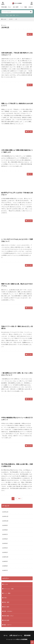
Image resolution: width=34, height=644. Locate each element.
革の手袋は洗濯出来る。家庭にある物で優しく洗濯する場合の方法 (17, 465)
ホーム (5, 635)
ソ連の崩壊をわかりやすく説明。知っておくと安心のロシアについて (17, 374)
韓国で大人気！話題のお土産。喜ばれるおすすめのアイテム (17, 285)
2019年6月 (5, 539)
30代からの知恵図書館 (21, 639)
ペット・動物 (23, 7)
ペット (3, 15)
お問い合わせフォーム (15, 635)
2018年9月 (5, 561)
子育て (7, 15)
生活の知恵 (31, 7)
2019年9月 (5, 525)
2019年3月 (5, 548)
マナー (17, 15)
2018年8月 (5, 566)
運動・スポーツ (7, 624)
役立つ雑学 (15, 7)
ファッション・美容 (9, 588)
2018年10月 (5, 557)
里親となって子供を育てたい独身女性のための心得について (17, 104)
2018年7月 (5, 570)
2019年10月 (5, 521)
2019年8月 (5, 530)
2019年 (11, 19)
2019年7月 (5, 534)
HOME (4, 19)
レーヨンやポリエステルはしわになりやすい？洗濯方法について (17, 240)
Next (19, 498)
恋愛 (11, 15)
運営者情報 (27, 635)
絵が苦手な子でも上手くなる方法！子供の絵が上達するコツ (17, 194)
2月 (16, 19)
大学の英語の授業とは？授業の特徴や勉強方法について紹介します (17, 151)
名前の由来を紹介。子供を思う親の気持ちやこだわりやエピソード (17, 54)
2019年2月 (5, 552)
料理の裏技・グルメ (6, 7)
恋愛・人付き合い (8, 611)
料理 (14, 15)
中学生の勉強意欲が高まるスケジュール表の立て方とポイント (17, 418)
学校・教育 (29, 131)
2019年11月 (5, 516)
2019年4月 (5, 543)
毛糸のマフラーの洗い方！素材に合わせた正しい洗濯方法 (17, 327)
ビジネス (6, 584)
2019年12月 (5, 512)
